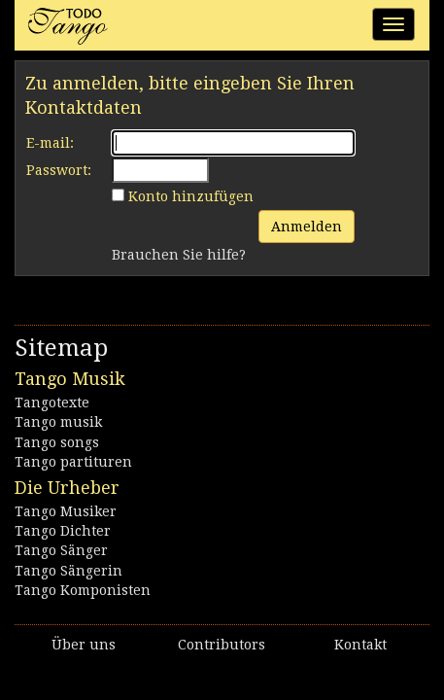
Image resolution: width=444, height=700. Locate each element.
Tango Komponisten (83, 590)
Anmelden (306, 226)
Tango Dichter (63, 531)
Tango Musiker (66, 511)
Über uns (83, 644)
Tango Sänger (61, 550)
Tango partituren (73, 462)
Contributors (221, 644)
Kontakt (360, 644)
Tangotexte (52, 402)
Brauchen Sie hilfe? (179, 254)
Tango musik (58, 422)
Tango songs (57, 442)
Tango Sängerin (68, 570)
